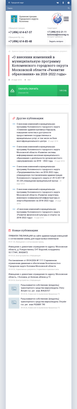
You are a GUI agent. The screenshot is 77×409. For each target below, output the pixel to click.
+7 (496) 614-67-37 (20, 32)
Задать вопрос (56, 41)
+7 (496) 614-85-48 (20, 41)
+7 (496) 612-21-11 (57, 32)
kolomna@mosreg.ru (58, 34)
